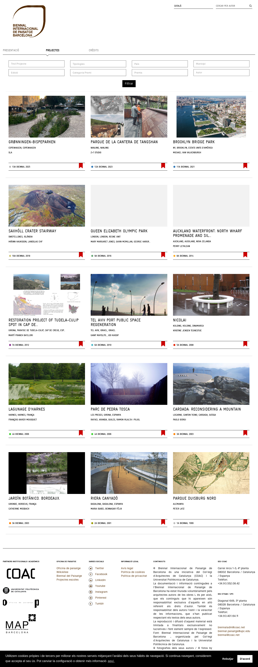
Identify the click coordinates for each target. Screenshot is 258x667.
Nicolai (179, 320)
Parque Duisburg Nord (194, 498)
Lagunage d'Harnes (27, 409)
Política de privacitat (134, 576)
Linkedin (97, 580)
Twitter (96, 568)
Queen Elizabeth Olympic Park (119, 231)
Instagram (98, 591)
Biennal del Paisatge (69, 576)
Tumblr (96, 603)
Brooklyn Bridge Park (194, 141)
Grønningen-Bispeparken (32, 141)
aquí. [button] (111, 661)
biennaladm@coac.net (231, 627)
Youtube (97, 586)
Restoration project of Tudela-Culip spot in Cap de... (44, 322)
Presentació (11, 50)
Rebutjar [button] (227, 658)
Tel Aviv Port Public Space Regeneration (116, 322)
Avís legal (127, 568)
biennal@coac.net (229, 635)
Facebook (98, 574)
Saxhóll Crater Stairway (32, 231)
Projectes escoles (68, 579)
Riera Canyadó (104, 498)
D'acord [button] (245, 658)
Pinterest (97, 597)
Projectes (52, 50)
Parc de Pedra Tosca (110, 409)
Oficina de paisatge (69, 568)
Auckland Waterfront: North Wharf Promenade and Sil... (207, 233)
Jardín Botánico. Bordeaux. (34, 498)
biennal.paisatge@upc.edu (234, 631)
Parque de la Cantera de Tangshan (124, 141)
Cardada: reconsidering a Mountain (207, 409)
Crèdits (94, 50)
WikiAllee (62, 572)
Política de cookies (133, 572)
